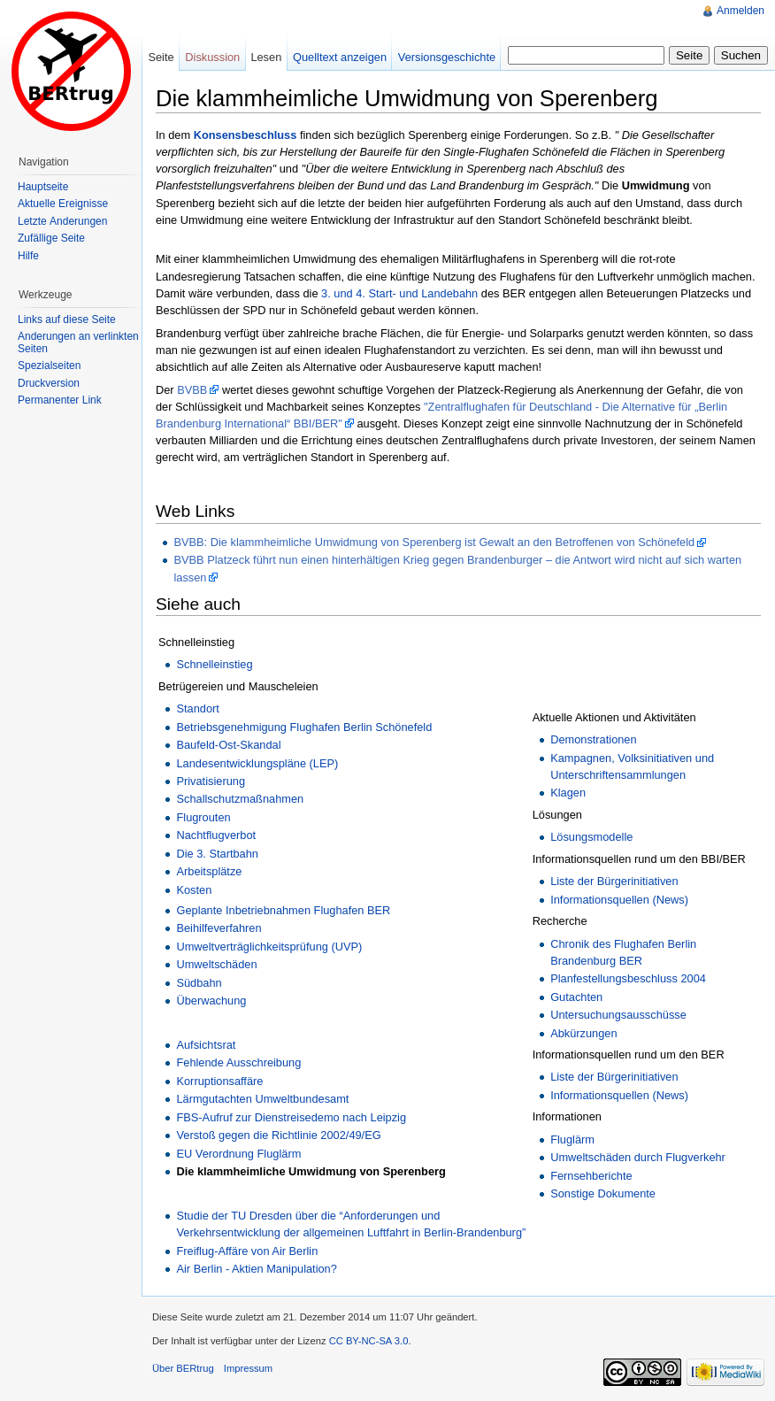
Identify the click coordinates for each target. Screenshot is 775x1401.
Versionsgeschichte (446, 57)
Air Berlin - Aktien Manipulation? (256, 1268)
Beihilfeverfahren (218, 928)
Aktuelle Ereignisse (63, 203)
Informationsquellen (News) (619, 899)
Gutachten (576, 997)
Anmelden (740, 10)
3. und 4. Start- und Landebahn (399, 293)
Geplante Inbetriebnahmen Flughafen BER (283, 910)
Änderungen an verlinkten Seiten (78, 342)
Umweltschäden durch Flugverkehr (637, 1157)
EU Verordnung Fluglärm (238, 1153)
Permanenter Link (60, 400)
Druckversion (49, 383)
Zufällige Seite (51, 238)
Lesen (265, 57)
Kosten (193, 890)
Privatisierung (210, 781)
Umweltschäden (216, 964)
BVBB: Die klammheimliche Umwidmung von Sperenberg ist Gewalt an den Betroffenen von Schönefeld (433, 542)
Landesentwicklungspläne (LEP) (257, 763)
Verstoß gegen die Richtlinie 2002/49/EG (278, 1135)
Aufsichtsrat (205, 1044)
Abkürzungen (583, 1033)
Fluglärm (572, 1139)
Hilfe (28, 256)
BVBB (192, 389)
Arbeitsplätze (209, 871)
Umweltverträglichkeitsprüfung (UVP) (269, 946)
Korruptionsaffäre (219, 1081)
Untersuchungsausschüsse (618, 1014)
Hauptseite (43, 187)
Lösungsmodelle (591, 836)
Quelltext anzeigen (340, 57)
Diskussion (212, 57)
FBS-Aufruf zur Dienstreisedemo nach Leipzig (291, 1117)
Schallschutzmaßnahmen (239, 798)
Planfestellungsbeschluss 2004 (628, 978)
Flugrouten (203, 817)
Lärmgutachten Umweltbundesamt (262, 1098)
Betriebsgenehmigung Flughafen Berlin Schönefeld (304, 727)
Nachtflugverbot (216, 835)
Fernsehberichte (591, 1175)
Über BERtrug (183, 1368)
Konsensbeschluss (245, 135)
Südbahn (198, 982)
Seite (160, 57)
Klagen (568, 792)
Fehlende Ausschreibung (238, 1062)
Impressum (248, 1368)
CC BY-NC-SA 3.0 (369, 1341)
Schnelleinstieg (214, 664)
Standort (197, 708)
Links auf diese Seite (67, 319)
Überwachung (211, 1000)
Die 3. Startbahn (216, 853)
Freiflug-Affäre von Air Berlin (247, 1251)
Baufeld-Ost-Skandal (228, 744)
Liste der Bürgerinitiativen (614, 881)
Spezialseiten (49, 365)
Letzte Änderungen (62, 221)
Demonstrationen (593, 739)
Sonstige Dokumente (603, 1193)
